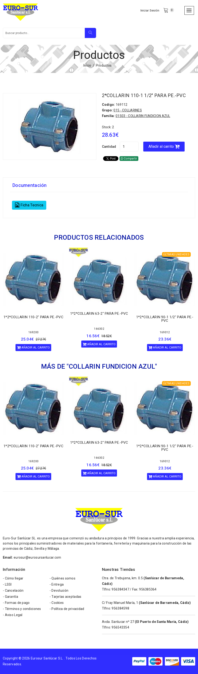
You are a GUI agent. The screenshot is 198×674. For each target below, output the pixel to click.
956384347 (120, 589)
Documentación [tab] (29, 185)
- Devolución (59, 590)
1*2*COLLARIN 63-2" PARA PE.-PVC (99, 314)
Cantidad (109, 146)
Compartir (129, 158)
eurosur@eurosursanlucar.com (37, 557)
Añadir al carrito (163, 146)
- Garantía (10, 596)
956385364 (148, 589)
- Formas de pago (16, 603)
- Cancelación (13, 590)
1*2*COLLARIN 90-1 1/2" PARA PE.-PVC (165, 319)
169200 (33, 332)
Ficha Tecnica (29, 205)
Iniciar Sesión (149, 10)
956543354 (120, 627)
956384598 (120, 608)
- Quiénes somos (62, 578)
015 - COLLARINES (127, 110)
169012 (165, 332)
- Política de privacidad (67, 609)
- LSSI (7, 584)
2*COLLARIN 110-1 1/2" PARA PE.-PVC (144, 95)
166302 (99, 329)
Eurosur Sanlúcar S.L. (47, 658)
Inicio (87, 65)
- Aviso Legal (13, 615)
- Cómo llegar (13, 578)
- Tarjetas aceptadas (66, 596)
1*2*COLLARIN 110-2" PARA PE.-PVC (33, 317)
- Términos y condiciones (22, 609)
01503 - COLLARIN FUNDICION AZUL (143, 116)
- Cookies (57, 603)
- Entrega (57, 584)
